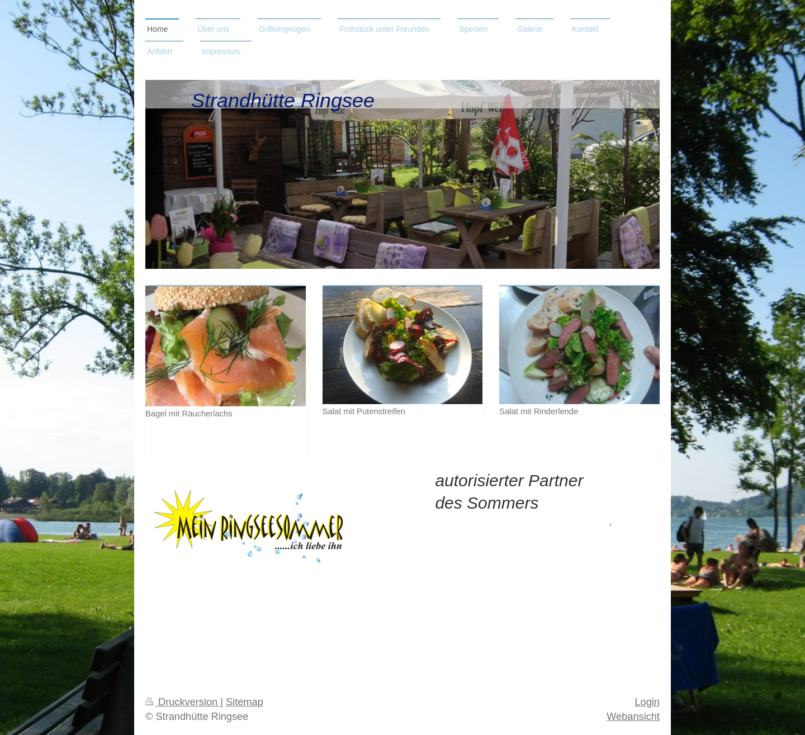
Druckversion (182, 702)
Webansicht (633, 716)
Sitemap (244, 702)
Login (647, 702)
